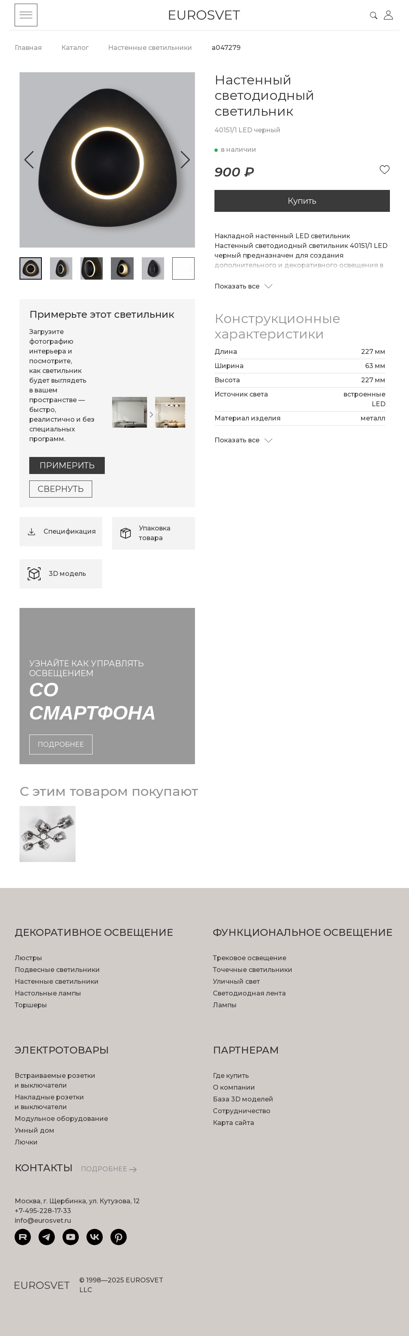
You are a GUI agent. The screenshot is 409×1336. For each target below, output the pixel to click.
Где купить (231, 1076)
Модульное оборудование (61, 1119)
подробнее (61, 744)
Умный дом (34, 1130)
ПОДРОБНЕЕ (109, 1169)
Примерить (67, 465)
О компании (234, 1087)
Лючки (26, 1142)
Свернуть (61, 489)
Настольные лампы (48, 993)
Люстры (28, 958)
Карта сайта (233, 1123)
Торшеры (31, 1005)
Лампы (225, 1005)
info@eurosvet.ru (43, 1220)
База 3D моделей (243, 1099)
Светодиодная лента (249, 993)
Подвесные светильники (57, 970)
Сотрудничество (242, 1111)
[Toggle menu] (26, 15)
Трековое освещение (249, 958)
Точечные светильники (252, 970)
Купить (302, 201)
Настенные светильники (57, 981)
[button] (29, 160)
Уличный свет (236, 981)
